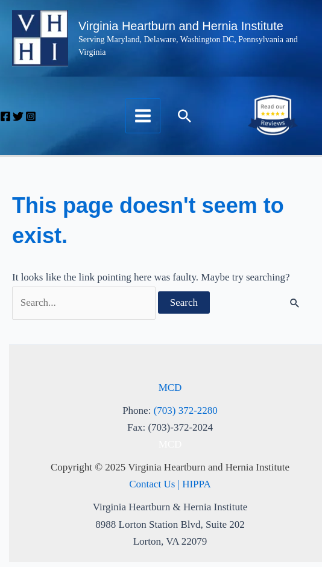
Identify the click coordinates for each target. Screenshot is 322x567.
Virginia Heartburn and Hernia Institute (180, 26)
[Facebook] (5, 116)
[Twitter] (18, 116)
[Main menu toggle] (142, 115)
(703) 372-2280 (186, 410)
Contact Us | (155, 484)
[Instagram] (30, 116)
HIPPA (196, 484)
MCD (170, 387)
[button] (184, 116)
